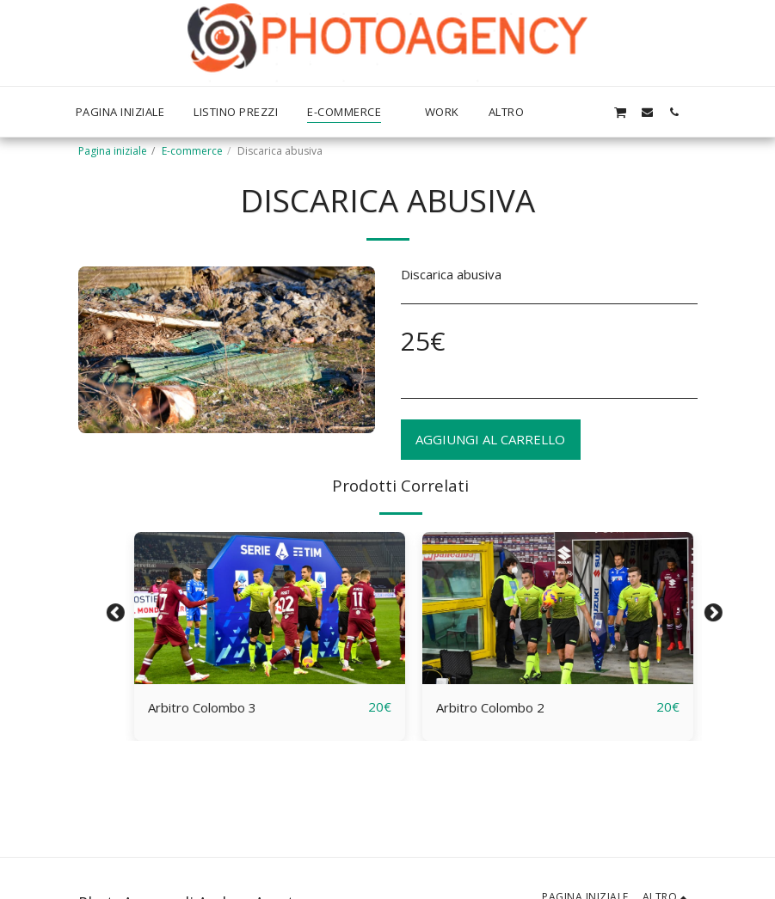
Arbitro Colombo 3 (202, 707)
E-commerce (192, 151)
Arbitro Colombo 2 (490, 707)
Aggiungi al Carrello (490, 439)
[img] (269, 608)
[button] (593, 112)
